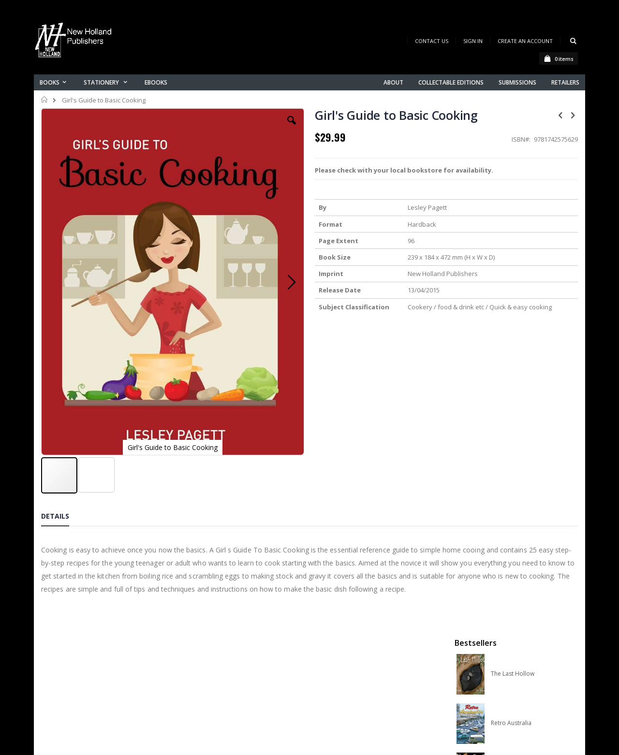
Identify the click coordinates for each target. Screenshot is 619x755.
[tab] (62, 430)
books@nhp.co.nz (88, 636)
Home (44, 99)
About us (203, 622)
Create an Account (525, 40)
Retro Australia (511, 208)
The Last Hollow (512, 159)
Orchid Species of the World (528, 257)
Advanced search (217, 672)
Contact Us (431, 40)
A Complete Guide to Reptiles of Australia (528, 356)
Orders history (211, 660)
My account (207, 647)
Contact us (206, 634)
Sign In (473, 40)
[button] (226, 127)
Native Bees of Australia (523, 307)
